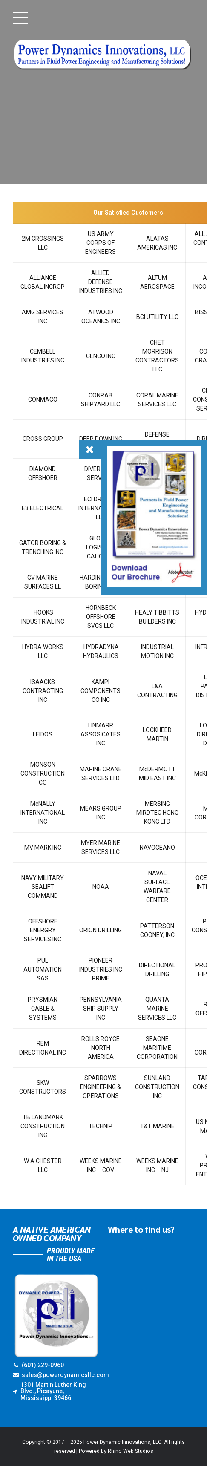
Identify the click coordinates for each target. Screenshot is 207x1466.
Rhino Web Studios (130, 1451)
